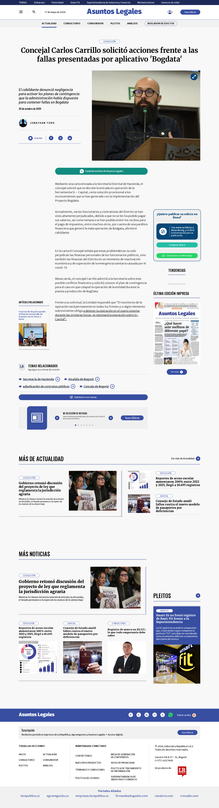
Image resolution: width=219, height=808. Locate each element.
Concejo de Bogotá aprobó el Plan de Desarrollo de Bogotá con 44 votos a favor (32, 315)
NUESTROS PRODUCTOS (88, 762)
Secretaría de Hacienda (38, 379)
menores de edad (170, 2)
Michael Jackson (145, 2)
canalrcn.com (164, 796)
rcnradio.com (189, 796)
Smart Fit (75, 2)
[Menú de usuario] (170, 12)
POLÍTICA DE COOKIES (87, 778)
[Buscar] (34, 12)
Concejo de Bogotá (96, 386)
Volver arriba (186, 715)
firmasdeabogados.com (132, 796)
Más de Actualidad (41, 458)
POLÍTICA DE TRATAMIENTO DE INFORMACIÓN (126, 769)
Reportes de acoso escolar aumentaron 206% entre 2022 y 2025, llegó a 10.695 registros (178, 482)
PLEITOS (115, 23)
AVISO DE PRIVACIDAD (123, 762)
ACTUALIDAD (49, 23)
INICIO (22, 754)
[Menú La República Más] (21, 12)
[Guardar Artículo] (35, 138)
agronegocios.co (58, 796)
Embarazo (39, 2)
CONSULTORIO (72, 23)
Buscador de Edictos (160, 23)
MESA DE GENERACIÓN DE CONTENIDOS (123, 756)
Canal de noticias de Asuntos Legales (101, 171)
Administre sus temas (83, 397)
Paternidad (57, 2)
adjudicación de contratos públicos (46, 386)
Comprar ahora (177, 245)
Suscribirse (190, 12)
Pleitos (162, 595)
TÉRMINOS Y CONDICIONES (90, 769)
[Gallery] (84, 416)
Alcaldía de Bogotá (81, 379)
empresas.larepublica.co (92, 796)
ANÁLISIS (132, 23)
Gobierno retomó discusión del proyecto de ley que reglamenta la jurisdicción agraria (40, 488)
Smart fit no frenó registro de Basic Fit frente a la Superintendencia (176, 619)
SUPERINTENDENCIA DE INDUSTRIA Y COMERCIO (124, 778)
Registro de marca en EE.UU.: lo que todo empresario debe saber (127, 632)
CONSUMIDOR (95, 23)
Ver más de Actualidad (185, 458)
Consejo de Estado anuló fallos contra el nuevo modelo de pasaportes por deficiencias (178, 506)
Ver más (177, 372)
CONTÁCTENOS (83, 755)
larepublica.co (30, 796)
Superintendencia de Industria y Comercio (108, 2)
